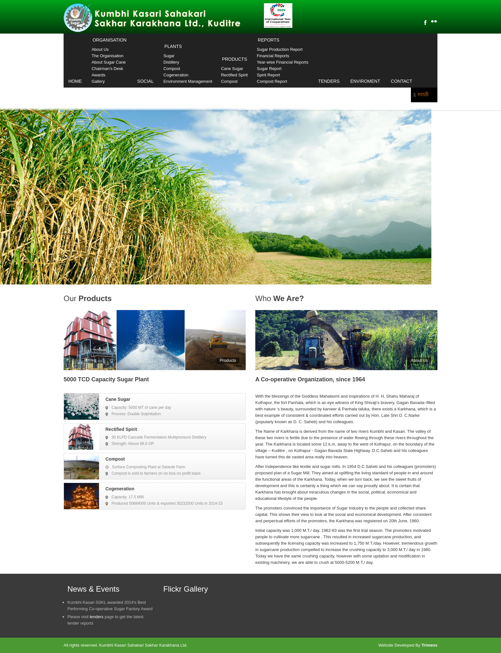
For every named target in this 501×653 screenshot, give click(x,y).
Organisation (110, 40)
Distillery (171, 62)
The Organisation (108, 55)
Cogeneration (176, 75)
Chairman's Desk (107, 68)
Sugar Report (269, 68)
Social (145, 81)
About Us (100, 49)
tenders (96, 616)
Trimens (429, 645)
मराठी (423, 94)
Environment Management (188, 81)
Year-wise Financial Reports (282, 62)
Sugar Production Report (280, 49)
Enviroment (365, 81)
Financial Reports (273, 55)
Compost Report (272, 81)
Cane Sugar (232, 68)
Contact (401, 81)
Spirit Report (268, 75)
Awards (98, 75)
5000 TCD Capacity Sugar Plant (106, 379)
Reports (268, 40)
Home (75, 81)
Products (234, 59)
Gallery (98, 81)
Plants (173, 46)
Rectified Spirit (234, 75)
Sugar (169, 55)
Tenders (329, 81)
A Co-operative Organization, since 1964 (310, 379)
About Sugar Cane (109, 62)
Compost (172, 68)
